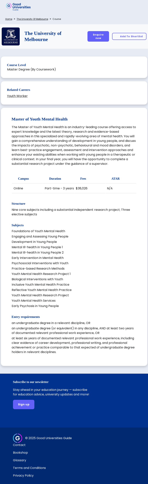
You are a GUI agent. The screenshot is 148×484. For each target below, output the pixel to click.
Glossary (19, 460)
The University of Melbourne (32, 19)
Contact (19, 445)
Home (8, 19)
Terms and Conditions (29, 468)
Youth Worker (17, 96)
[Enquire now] (98, 36)
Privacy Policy (23, 475)
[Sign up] (24, 404)
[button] (139, 6)
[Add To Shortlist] (129, 36)
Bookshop (20, 452)
